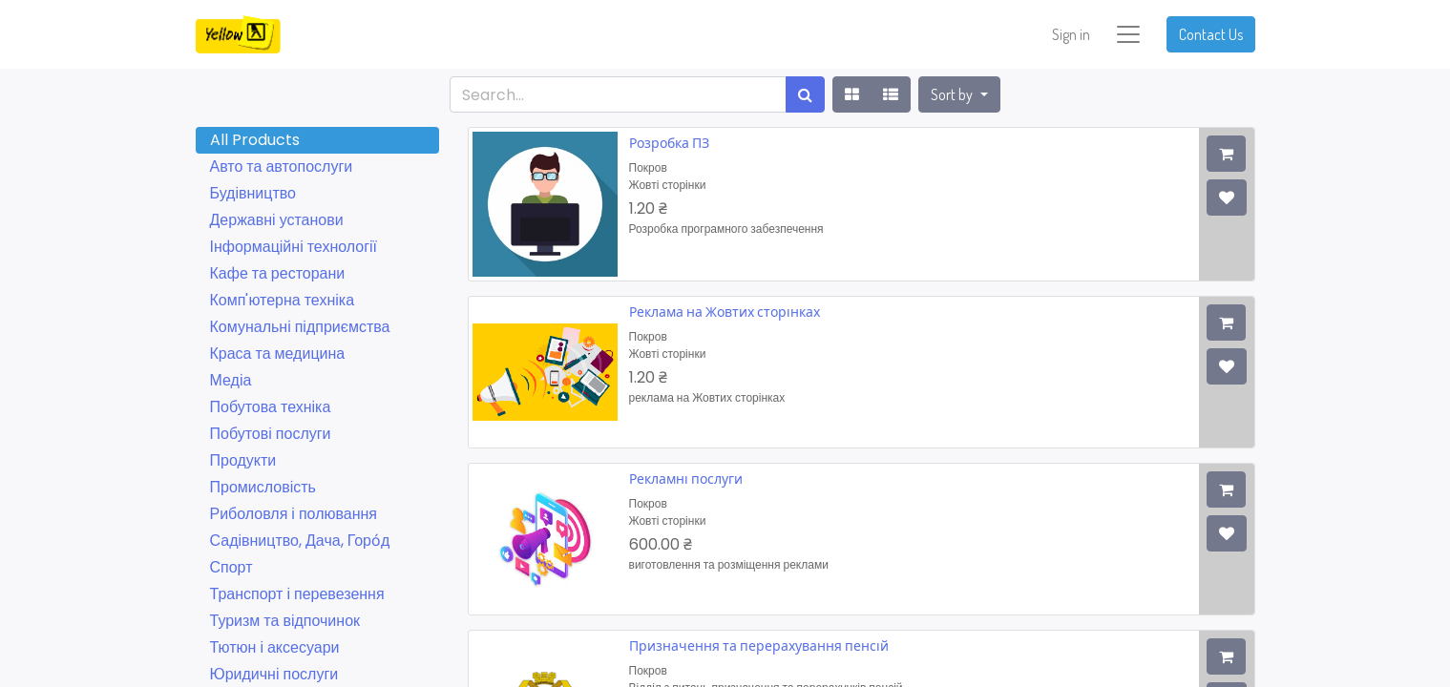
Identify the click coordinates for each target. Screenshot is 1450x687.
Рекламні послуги (686, 478)
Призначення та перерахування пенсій (759, 645)
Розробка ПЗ (669, 143)
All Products (255, 140)
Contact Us (1211, 34)
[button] (958, 94)
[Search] (805, 94)
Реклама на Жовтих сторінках (724, 311)
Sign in (1071, 34)
